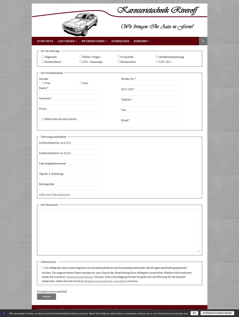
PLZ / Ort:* (128, 89)
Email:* (125, 120)
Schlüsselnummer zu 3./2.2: (55, 153)
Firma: (43, 108)
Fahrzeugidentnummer (52, 163)
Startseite (45, 41)
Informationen (93, 41)
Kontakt (141, 41)
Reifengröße (46, 184)
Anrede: (43, 78)
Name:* (43, 87)
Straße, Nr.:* (128, 78)
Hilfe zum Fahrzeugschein (54, 194)
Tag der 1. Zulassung (51, 173)
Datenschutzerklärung (79, 276)
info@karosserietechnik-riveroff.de (105, 281)
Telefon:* (126, 99)
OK (194, 313)
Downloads (120, 41)
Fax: (123, 109)
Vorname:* (45, 98)
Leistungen (66, 41)
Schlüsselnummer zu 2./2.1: (55, 142)
